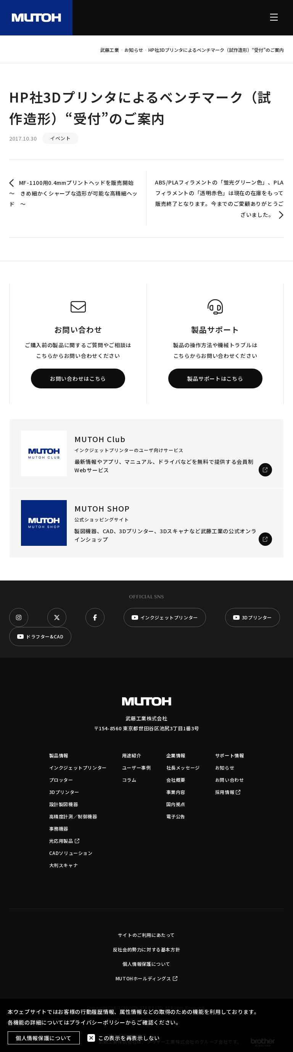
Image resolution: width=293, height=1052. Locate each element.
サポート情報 (229, 755)
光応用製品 (64, 840)
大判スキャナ (63, 865)
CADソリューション (71, 853)
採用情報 (228, 792)
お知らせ (224, 767)
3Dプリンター (64, 792)
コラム (129, 779)
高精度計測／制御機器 (73, 816)
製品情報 (58, 755)
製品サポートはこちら (215, 378)
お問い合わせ (229, 779)
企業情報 (175, 755)
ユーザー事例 (136, 767)
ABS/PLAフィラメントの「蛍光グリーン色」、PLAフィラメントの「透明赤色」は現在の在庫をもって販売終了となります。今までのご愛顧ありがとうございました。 (219, 199)
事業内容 (175, 792)
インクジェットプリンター (78, 767)
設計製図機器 (63, 804)
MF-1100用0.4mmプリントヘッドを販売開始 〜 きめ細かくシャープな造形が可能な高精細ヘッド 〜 (73, 193)
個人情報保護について (146, 964)
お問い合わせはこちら (78, 378)
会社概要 (175, 779)
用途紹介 (131, 755)
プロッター (61, 779)
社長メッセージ (183, 767)
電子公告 (175, 816)
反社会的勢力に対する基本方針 (146, 949)
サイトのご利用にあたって (146, 935)
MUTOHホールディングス (146, 978)
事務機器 (58, 828)
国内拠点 (175, 804)
